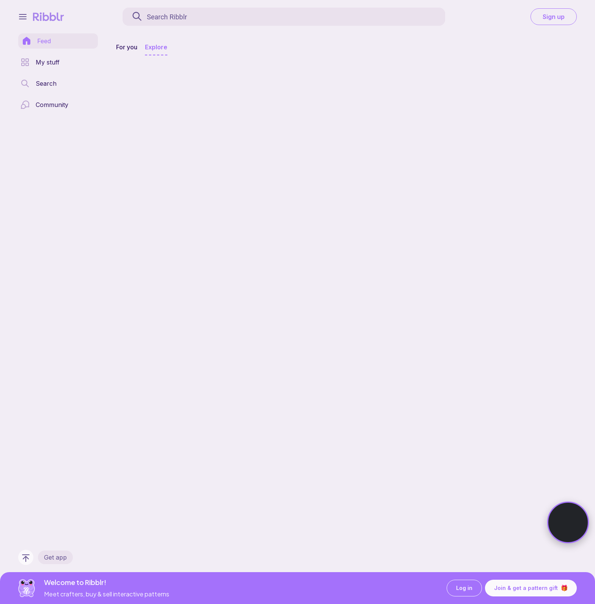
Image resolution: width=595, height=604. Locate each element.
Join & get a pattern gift (531, 588)
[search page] (38, 83)
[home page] (36, 41)
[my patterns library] (40, 62)
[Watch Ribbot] (568, 522)
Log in (464, 588)
